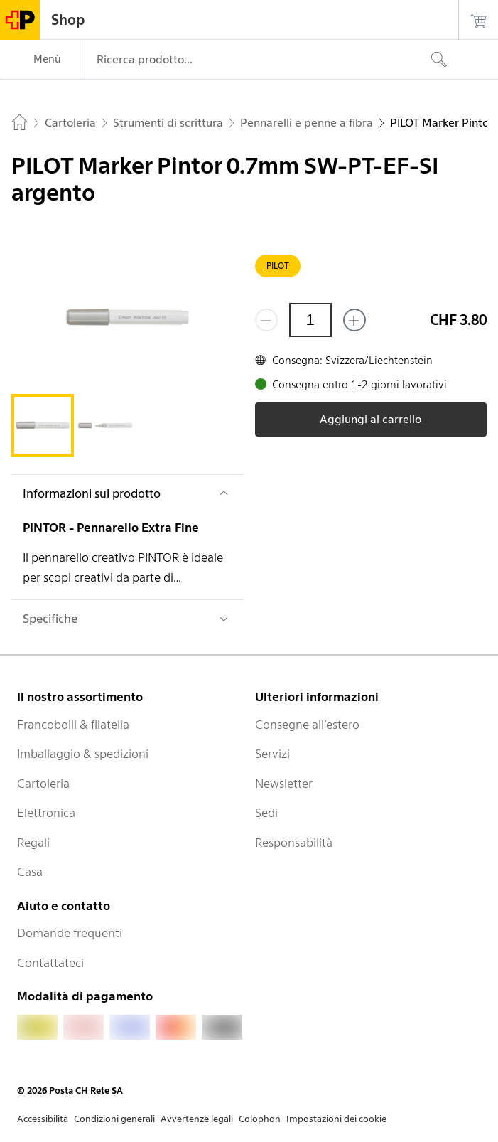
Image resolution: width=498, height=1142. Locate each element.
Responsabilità (293, 843)
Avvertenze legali (197, 1119)
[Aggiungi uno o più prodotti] (354, 320)
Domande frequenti (69, 933)
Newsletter (284, 784)
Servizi (272, 754)
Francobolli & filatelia (73, 724)
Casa (30, 872)
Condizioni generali (114, 1119)
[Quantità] (310, 320)
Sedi (266, 813)
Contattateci (50, 963)
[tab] (42, 425)
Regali (33, 843)
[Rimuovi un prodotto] (266, 320)
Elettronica (46, 813)
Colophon (260, 1119)
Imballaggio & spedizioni (82, 754)
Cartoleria (43, 784)
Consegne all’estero (307, 724)
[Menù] (42, 60)
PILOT (277, 265)
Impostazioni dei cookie (336, 1119)
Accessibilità (42, 1119)
